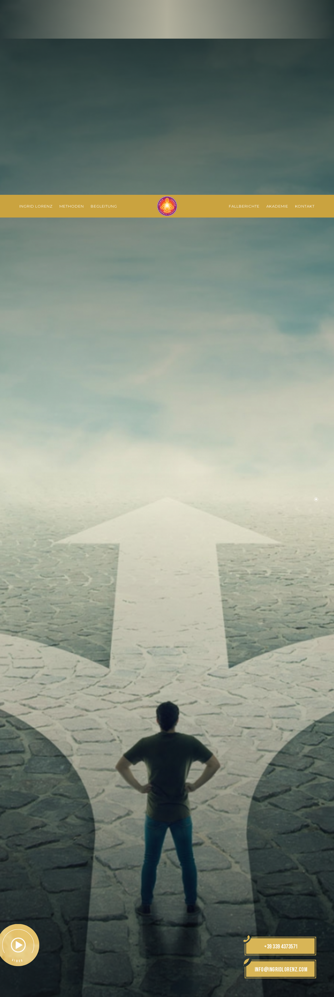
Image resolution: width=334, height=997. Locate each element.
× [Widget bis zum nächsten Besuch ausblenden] (18, 961)
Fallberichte (244, 11)
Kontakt (305, 11)
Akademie (277, 11)
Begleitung (104, 11)
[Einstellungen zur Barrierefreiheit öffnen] (13, 967)
